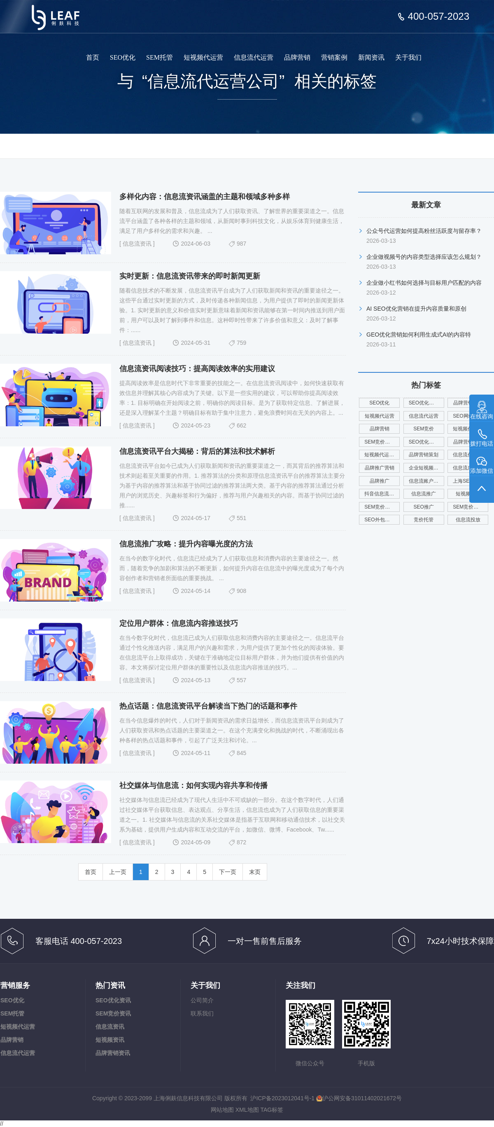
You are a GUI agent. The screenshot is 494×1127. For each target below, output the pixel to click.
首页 (92, 57)
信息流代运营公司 (470, 455)
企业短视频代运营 (426, 468)
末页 (255, 872)
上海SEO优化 (468, 481)
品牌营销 (297, 57)
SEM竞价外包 (379, 507)
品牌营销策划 (423, 455)
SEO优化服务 (424, 442)
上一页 (117, 872)
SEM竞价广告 (468, 507)
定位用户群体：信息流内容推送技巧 (178, 623)
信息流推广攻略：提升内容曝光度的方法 (186, 544)
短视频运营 (468, 494)
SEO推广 (424, 507)
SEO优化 (122, 57)
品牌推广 (379, 481)
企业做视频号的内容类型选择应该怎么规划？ (424, 256)
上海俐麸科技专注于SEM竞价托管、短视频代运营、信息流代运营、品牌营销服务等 (61, 11)
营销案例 (334, 57)
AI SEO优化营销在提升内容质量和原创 (416, 308)
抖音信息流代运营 (382, 494)
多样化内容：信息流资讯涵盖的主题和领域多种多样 (204, 197)
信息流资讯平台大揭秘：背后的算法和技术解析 (197, 451)
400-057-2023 (438, 16)
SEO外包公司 (379, 520)
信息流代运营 (253, 57)
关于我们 (408, 57)
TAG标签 (271, 1109)
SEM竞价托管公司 (382, 442)
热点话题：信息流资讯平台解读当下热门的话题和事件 (208, 706)
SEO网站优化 (468, 416)
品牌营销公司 (468, 442)
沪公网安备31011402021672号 (359, 1098)
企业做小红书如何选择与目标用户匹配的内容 (424, 282)
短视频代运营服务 (382, 455)
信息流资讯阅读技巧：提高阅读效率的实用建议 (197, 369)
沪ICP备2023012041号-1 (282, 1098)
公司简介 (202, 1000)
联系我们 (202, 1013)
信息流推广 (423, 494)
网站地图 (222, 1109)
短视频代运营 (203, 57)
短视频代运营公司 (470, 429)
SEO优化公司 (424, 403)
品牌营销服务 (468, 403)
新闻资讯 (371, 57)
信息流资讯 (137, 243)
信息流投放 (468, 520)
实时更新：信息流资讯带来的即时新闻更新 (189, 276)
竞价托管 (423, 520)
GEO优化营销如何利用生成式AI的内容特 (418, 334)
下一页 (227, 872)
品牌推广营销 (379, 468)
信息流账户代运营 (426, 481)
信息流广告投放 (470, 468)
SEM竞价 (423, 429)
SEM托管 (159, 57)
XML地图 (247, 1109)
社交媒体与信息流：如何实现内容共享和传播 (193, 785)
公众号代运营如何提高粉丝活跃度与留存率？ (424, 231)
